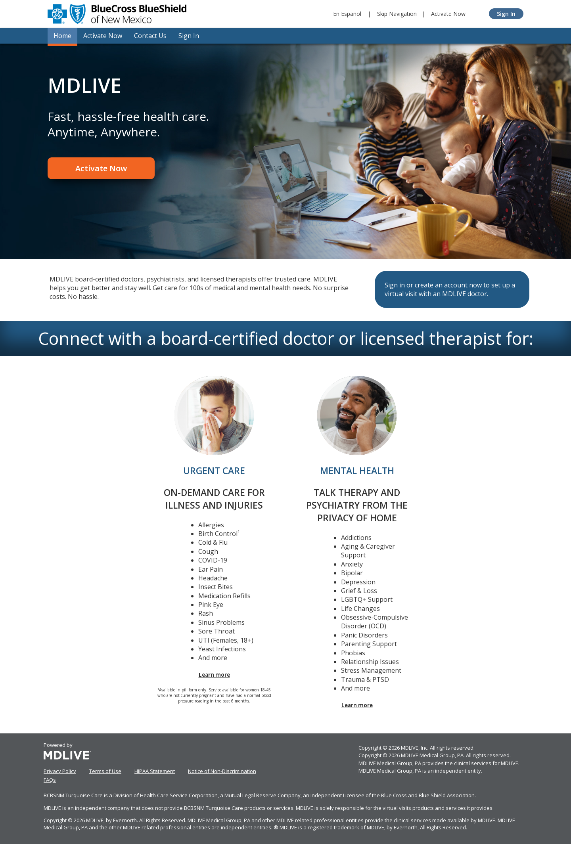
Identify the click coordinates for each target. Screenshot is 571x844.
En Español (347, 13)
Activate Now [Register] (101, 168)
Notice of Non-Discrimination (222, 771)
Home (62, 35)
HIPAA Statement (154, 771)
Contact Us (150, 35)
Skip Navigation (397, 13)
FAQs (50, 779)
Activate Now (448, 13)
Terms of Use (105, 771)
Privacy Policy (60, 771)
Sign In (506, 13)
